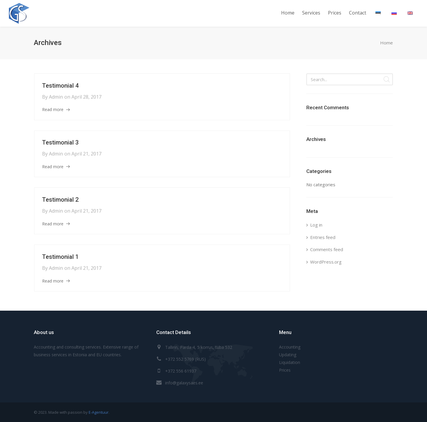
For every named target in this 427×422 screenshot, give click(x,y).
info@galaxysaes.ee (184, 383)
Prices (285, 370)
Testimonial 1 (60, 256)
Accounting (289, 347)
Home (386, 43)
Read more (52, 109)
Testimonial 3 (60, 142)
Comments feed (326, 249)
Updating (287, 354)
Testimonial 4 (60, 85)
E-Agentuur (99, 412)
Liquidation (289, 362)
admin (56, 97)
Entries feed (322, 237)
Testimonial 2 (60, 199)
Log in (316, 225)
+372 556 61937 (180, 371)
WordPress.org (326, 262)
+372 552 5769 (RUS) (185, 359)
